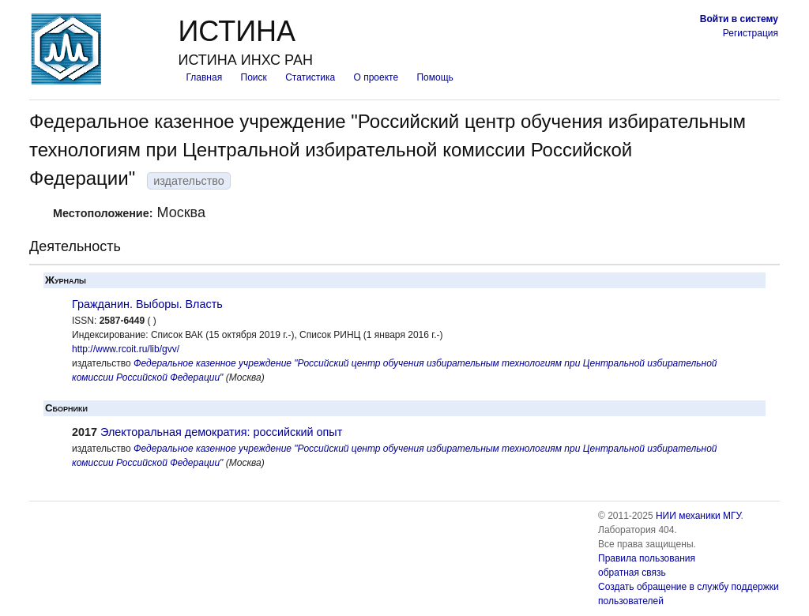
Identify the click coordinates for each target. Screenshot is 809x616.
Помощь (434, 77)
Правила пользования (646, 558)
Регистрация (750, 33)
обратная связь (632, 572)
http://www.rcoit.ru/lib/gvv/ (125, 349)
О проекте (376, 77)
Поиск (254, 77)
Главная (204, 77)
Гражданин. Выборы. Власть (147, 304)
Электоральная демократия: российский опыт (221, 432)
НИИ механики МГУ (698, 515)
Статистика (310, 77)
